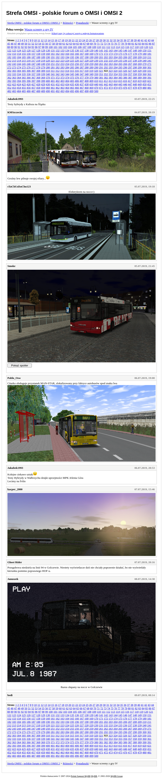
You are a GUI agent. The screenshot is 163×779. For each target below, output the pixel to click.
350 (96, 74)
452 (9, 87)
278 (38, 67)
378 (86, 77)
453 (14, 87)
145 (120, 50)
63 (70, 43)
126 (29, 50)
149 (140, 50)
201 (101, 57)
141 (101, 50)
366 (29, 77)
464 (67, 87)
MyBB (94, 776)
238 (135, 60)
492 (58, 91)
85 (146, 43)
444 (116, 84)
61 (63, 43)
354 (116, 74)
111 (104, 47)
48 (19, 43)
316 (77, 70)
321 (101, 70)
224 (67, 60)
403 (62, 80)
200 (96, 57)
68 (88, 43)
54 (39, 43)
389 (140, 77)
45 (8, 43)
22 (76, 40)
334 (19, 74)
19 (66, 40)
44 (152, 40)
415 (120, 80)
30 (104, 40)
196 (77, 57)
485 (24, 91)
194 (67, 57)
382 (106, 77)
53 (36, 43)
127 (33, 50)
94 (29, 47)
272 (9, 67)
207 (130, 57)
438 (86, 84)
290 (96, 67)
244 (19, 64)
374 (67, 77)
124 (19, 50)
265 (120, 64)
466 (77, 87)
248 (38, 64)
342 (58, 74)
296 (125, 67)
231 (101, 60)
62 (67, 43)
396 (29, 80)
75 (112, 43)
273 (14, 67)
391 (149, 77)
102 (60, 47)
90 (15, 47)
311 (53, 70)
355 (120, 74)
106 (80, 47)
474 (116, 87)
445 (120, 84)
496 (77, 91)
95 (32, 47)
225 (72, 60)
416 (125, 80)
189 (43, 57)
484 (19, 91)
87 (153, 43)
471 (101, 87)
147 (130, 50)
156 (29, 53)
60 (60, 43)
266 (125, 64)
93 (25, 47)
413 (110, 80)
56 (46, 43)
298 (135, 67)
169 (91, 53)
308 (38, 70)
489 (43, 91)
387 (130, 77)
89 (12, 47)
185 (24, 57)
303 (14, 70)
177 (130, 53)
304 (19, 70)
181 (149, 53)
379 (91, 77)
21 (73, 40)
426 (29, 84)
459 (43, 87)
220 (48, 60)
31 (107, 40)
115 (122, 47)
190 (48, 57)
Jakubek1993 (15, 99)
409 (91, 80)
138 (86, 50)
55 (43, 43)
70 (94, 43)
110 (99, 47)
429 (43, 84)
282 (58, 67)
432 (58, 84)
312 (57, 70)
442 (106, 84)
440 (96, 84)
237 (130, 60)
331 (149, 70)
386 (125, 77)
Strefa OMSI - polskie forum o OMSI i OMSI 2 (64, 13)
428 (38, 84)
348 (86, 74)
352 (106, 74)
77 (119, 43)
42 (145, 40)
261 (101, 64)
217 (33, 60)
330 (144, 70)
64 (74, 43)
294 (116, 67)
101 (55, 47)
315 (72, 70)
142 (106, 50)
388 (135, 77)
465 (72, 87)
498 (86, 91)
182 (9, 57)
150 (144, 50)
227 (82, 60)
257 (82, 64)
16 (56, 40)
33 (114, 40)
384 (116, 77)
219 (43, 60)
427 (33, 84)
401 (53, 80)
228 (86, 60)
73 (105, 43)
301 (149, 67)
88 (8, 47)
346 (77, 74)
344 (67, 74)
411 (101, 80)
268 (135, 64)
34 (118, 40)
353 (111, 74)
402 (58, 80)
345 (72, 74)
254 (67, 64)
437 (82, 84)
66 (81, 43)
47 (15, 43)
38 (132, 40)
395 (24, 80)
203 (111, 57)
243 (14, 64)
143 (111, 50)
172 (106, 53)
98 (43, 47)
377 (82, 77)
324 (115, 70)
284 (67, 67)
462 (58, 87)
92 (22, 47)
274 (19, 67)
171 (101, 53)
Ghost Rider (14, 562)
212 (9, 60)
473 (111, 87)
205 (120, 57)
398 (38, 80)
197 (82, 57)
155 (24, 53)
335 (24, 74)
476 (125, 87)
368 (38, 77)
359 (140, 74)
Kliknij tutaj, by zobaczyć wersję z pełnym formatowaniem (78, 33)
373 (62, 77)
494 (67, 91)
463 (62, 87)
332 (9, 74)
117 (132, 47)
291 (101, 67)
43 (149, 40)
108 (89, 47)
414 (115, 80)
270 (144, 64)
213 (14, 60)
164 (67, 53)
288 (86, 67)
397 (33, 80)
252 (58, 64)
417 (130, 80)
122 (9, 50)
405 (72, 80)
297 (130, 67)
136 (77, 50)
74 (108, 43)
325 (120, 70)
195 (72, 57)
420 (144, 80)
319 (91, 70)
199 (91, 57)
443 (111, 84)
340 (48, 74)
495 (72, 91)
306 (29, 70)
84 (143, 43)
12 (42, 40)
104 (70, 47)
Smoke (11, 266)
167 (82, 53)
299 (140, 67)
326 (125, 70)
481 (149, 87)
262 (106, 64)
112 (108, 47)
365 (24, 77)
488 (38, 91)
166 (77, 53)
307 (33, 70)
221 (53, 60)
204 (116, 57)
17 (59, 40)
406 (77, 80)
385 (120, 77)
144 (116, 50)
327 (130, 70)
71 (98, 43)
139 (91, 50)
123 (14, 50)
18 (63, 40)
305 (24, 70)
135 (72, 50)
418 (135, 80)
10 (35, 40)
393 (14, 80)
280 (48, 67)
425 (24, 84)
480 (144, 87)
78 (122, 43)
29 (100, 40)
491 (53, 91)
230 (96, 60)
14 (49, 40)
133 (62, 50)
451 (149, 84)
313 (62, 70)
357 (130, 74)
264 (116, 64)
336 (29, 74)
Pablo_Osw (14, 378)
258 (86, 64)
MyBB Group (117, 776)
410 (96, 80)
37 (128, 40)
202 (106, 57)
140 (96, 50)
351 (101, 74)
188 (38, 57)
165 (72, 53)
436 (77, 84)
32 (111, 40)
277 (33, 67)
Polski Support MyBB (80, 776)
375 (72, 77)
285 (72, 67)
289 (91, 67)
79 (126, 43)
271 (149, 64)
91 (19, 47)
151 (149, 50)
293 (111, 67)
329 (140, 70)
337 (33, 74)
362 (9, 77)
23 (80, 40)
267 (130, 64)
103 (65, 47)
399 (43, 80)
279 (43, 67)
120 (146, 47)
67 (84, 43)
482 (9, 91)
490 (48, 91)
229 (91, 60)
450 (144, 84)
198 (86, 57)
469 (91, 87)
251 (53, 64)
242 (9, 64)
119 (141, 47)
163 (62, 53)
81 (132, 43)
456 (29, 87)
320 (96, 70)
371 (53, 77)
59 (57, 43)
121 (151, 47)
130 (48, 50)
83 (139, 43)
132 (58, 50)
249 (43, 64)
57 (50, 43)
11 (38, 40)
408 (86, 80)
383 (111, 77)
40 (138, 40)
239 (140, 60)
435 (72, 84)
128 (38, 50)
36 (125, 40)
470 (96, 87)
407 (82, 80)
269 (140, 64)
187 (33, 57)
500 (96, 91)
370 (48, 77)
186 (29, 57)
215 (24, 60)
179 (140, 53)
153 (14, 53)
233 (111, 60)
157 (33, 53)
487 (33, 91)
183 (14, 57)
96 (36, 47)
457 (33, 87)
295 (120, 67)
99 (46, 47)
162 (58, 53)
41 (142, 40)
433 (62, 84)
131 (53, 50)
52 (32, 43)
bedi (10, 695)
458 (38, 87)
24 (83, 40)
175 (120, 53)
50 (25, 43)
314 (67, 70)
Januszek (12, 579)
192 (58, 57)
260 (96, 64)
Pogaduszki (82, 22)
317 (82, 70)
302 (9, 70)
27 (94, 40)
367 (33, 77)
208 (135, 57)
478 (135, 87)
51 (29, 43)
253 (62, 64)
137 (82, 50)
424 (19, 84)
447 (130, 84)
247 (33, 64)
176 (125, 53)
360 (144, 74)
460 (48, 87)
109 (94, 47)
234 (116, 60)
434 (67, 84)
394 (19, 80)
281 (53, 67)
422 (9, 84)
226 (77, 60)
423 (14, 84)
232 (106, 60)
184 (19, 57)
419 (140, 80)
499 (91, 91)
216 (29, 60)
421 (149, 80)
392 (9, 80)
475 (120, 87)
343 (62, 74)
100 (51, 47)
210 (144, 57)
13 (45, 40)
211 (149, 57)
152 (9, 53)
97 (39, 47)
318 (86, 70)
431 (53, 84)
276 (29, 67)
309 (43, 70)
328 (135, 70)
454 (19, 87)
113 (113, 47)
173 (111, 53)
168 (86, 53)
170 (96, 53)
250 (48, 64)
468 (86, 87)
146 (125, 50)
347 (82, 74)
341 (53, 74)
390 (144, 77)
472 (106, 87)
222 (58, 60)
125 (24, 50)
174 (116, 53)
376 (77, 77)
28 (97, 40)
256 (77, 64)
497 (82, 91)
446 (125, 84)
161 (53, 53)
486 (29, 91)
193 (62, 57)
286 (77, 67)
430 (48, 84)
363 (14, 77)
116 (127, 47)
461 (53, 87)
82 (136, 43)
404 (67, 80)
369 (43, 77)
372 (58, 77)
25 (87, 40)
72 (101, 43)
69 (91, 43)
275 (24, 67)
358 (135, 74)
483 (14, 91)
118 (137, 47)
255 (72, 64)
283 (62, 67)
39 (135, 40)
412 (106, 80)
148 (135, 50)
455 (24, 87)
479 (140, 87)
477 (130, 87)
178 (135, 53)
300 (144, 67)
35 (121, 40)
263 (111, 64)
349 (91, 74)
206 (125, 57)
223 (62, 60)
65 (77, 43)
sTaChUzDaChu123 (19, 186)
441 (101, 84)
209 (140, 57)
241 (149, 60)
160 (48, 53)
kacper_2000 (14, 489)
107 (84, 47)
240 (144, 60)
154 (19, 53)
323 (110, 70)
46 (12, 43)
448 (135, 84)
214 (19, 60)
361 (149, 74)
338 (38, 74)
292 (106, 67)
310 (48, 70)
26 (90, 40)
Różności (68, 22)
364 (19, 77)
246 (29, 64)
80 (129, 43)
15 (52, 40)
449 (140, 84)
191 (53, 57)
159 (43, 53)
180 (144, 53)
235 (120, 60)
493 (62, 91)
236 (125, 60)
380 (96, 77)
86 (150, 43)
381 (101, 77)
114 (118, 47)
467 (82, 87)
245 (24, 64)
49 (22, 43)
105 (75, 47)
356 (125, 74)
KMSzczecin (14, 112)
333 (14, 74)
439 (91, 84)
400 (48, 80)
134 (67, 50)
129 (43, 50)
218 (38, 60)
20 (69, 40)
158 (38, 53)
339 (43, 74)
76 (115, 43)
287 (82, 67)
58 (53, 43)
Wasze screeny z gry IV (38, 29)
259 (91, 64)
